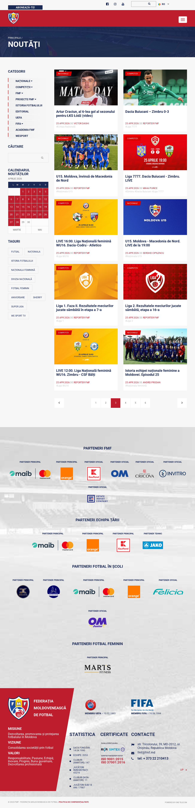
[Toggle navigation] (183, 19)
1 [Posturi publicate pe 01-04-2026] (23, 191)
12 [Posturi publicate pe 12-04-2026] (45, 199)
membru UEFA (93, 713)
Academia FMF (21, 129)
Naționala (34, 251)
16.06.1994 (155, 713)
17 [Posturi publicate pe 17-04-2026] (34, 207)
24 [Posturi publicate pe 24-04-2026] (34, 214)
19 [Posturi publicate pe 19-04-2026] (45, 207)
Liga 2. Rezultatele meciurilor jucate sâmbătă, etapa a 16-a (153, 308)
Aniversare (18, 297)
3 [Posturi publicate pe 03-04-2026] (34, 191)
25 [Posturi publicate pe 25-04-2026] (40, 214)
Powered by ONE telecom (176, 802)
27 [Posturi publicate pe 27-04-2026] (11, 222)
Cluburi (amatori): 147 (82, 761)
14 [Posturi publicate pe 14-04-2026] (17, 207)
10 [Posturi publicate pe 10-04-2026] (34, 199)
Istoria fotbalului (22, 261)
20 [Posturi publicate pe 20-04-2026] (11, 214)
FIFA (15, 123)
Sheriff (37, 297)
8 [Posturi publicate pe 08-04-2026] (23, 199)
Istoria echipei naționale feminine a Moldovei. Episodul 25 (152, 373)
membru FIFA (139, 713)
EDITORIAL (18, 110)
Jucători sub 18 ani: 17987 (82, 786)
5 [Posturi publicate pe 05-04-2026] (45, 191)
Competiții (20, 86)
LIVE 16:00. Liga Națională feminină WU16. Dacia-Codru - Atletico (83, 243)
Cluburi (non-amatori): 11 (81, 779)
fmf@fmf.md (146, 752)
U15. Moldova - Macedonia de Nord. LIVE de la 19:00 (152, 243)
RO (161, 4)
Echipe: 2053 (81, 755)
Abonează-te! (25, 7)
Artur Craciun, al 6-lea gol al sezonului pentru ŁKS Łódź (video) (85, 114)
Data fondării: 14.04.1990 (81, 749)
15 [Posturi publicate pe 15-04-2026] (23, 207)
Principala (14, 38)
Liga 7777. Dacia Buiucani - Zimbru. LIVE (152, 178)
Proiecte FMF (22, 98)
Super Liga (17, 306)
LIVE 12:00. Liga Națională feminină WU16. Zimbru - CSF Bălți (83, 373)
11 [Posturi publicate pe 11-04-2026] (40, 199)
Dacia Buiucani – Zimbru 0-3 (147, 112)
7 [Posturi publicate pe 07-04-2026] (17, 199)
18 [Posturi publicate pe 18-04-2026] (40, 207)
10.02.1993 (110, 713)
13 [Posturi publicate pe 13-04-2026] (11, 207)
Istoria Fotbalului (25, 104)
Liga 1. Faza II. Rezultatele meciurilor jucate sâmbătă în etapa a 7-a (84, 308)
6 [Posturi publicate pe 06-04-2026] (11, 199)
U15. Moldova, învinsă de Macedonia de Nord (84, 178)
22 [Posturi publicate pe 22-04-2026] (23, 214)
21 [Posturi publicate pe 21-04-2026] (17, 214)
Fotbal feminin (20, 288)
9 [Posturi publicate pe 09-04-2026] (28, 199)
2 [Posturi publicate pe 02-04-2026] (28, 191)
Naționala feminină (23, 270)
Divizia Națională (21, 279)
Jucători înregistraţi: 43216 (80, 770)
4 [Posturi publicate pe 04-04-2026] (40, 191)
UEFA (15, 117)
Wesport (18, 135)
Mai (40, 229)
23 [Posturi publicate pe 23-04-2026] (28, 214)
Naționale (20, 80)
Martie (17, 229)
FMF (15, 92)
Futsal (15, 251)
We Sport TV (18, 315)
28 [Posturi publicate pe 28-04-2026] (17, 222)
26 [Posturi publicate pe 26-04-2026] (45, 214)
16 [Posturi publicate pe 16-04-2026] (28, 207)
